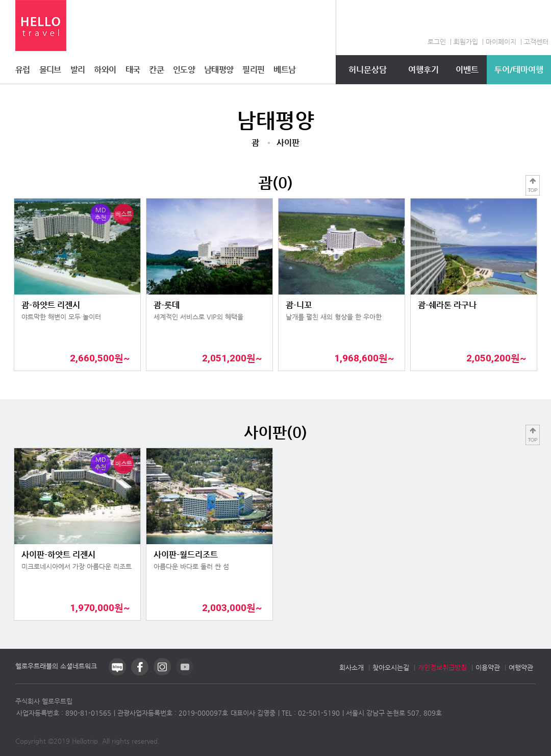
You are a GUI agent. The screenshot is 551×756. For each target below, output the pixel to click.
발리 (77, 70)
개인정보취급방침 (442, 667)
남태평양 (218, 70)
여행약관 (521, 667)
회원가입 (466, 41)
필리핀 (253, 70)
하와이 (105, 70)
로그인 (437, 41)
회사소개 (351, 667)
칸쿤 (156, 70)
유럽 (22, 70)
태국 (133, 70)
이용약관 (487, 667)
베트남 (284, 70)
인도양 (184, 70)
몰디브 (50, 70)
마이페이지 (501, 41)
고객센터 (536, 41)
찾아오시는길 (390, 667)
